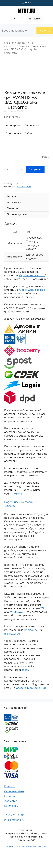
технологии (12, 633)
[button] (22, 19)
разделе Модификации (31, 688)
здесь (25, 670)
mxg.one (17, 493)
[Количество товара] (14, 169)
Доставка (11, 801)
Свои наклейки (14, 791)
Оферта (11, 846)
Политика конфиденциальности (31, 846)
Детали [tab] (12, 196)
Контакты (11, 806)
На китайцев (24, 186)
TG (42, 608)
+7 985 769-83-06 (14, 815)
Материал (13, 125)
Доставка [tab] (14, 202)
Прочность (13, 133)
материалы (32, 630)
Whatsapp (16, 612)
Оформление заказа (32, 275)
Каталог (9, 786)
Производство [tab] (17, 214)
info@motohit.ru (14, 820)
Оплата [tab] (12, 208)
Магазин (22, 43)
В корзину (35, 169)
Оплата (9, 796)
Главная (9, 43)
